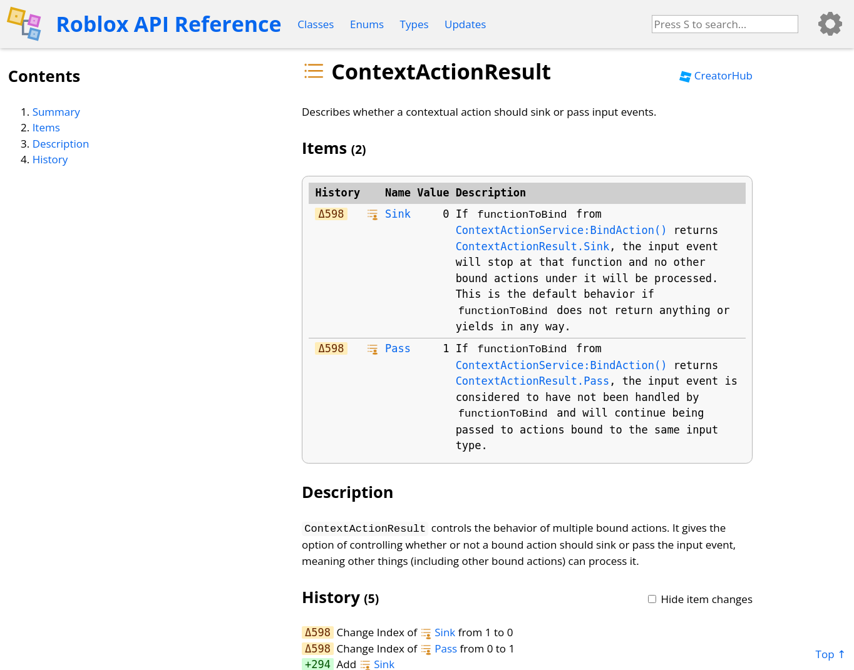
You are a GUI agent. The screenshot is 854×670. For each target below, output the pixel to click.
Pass (398, 348)
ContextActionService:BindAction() (561, 230)
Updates (465, 24)
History (50, 159)
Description (61, 143)
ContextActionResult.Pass (533, 381)
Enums (367, 24)
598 (334, 214)
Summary (56, 111)
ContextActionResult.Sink (533, 246)
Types (414, 24)
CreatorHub (716, 75)
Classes (315, 24)
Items (46, 127)
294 (321, 663)
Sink (398, 214)
